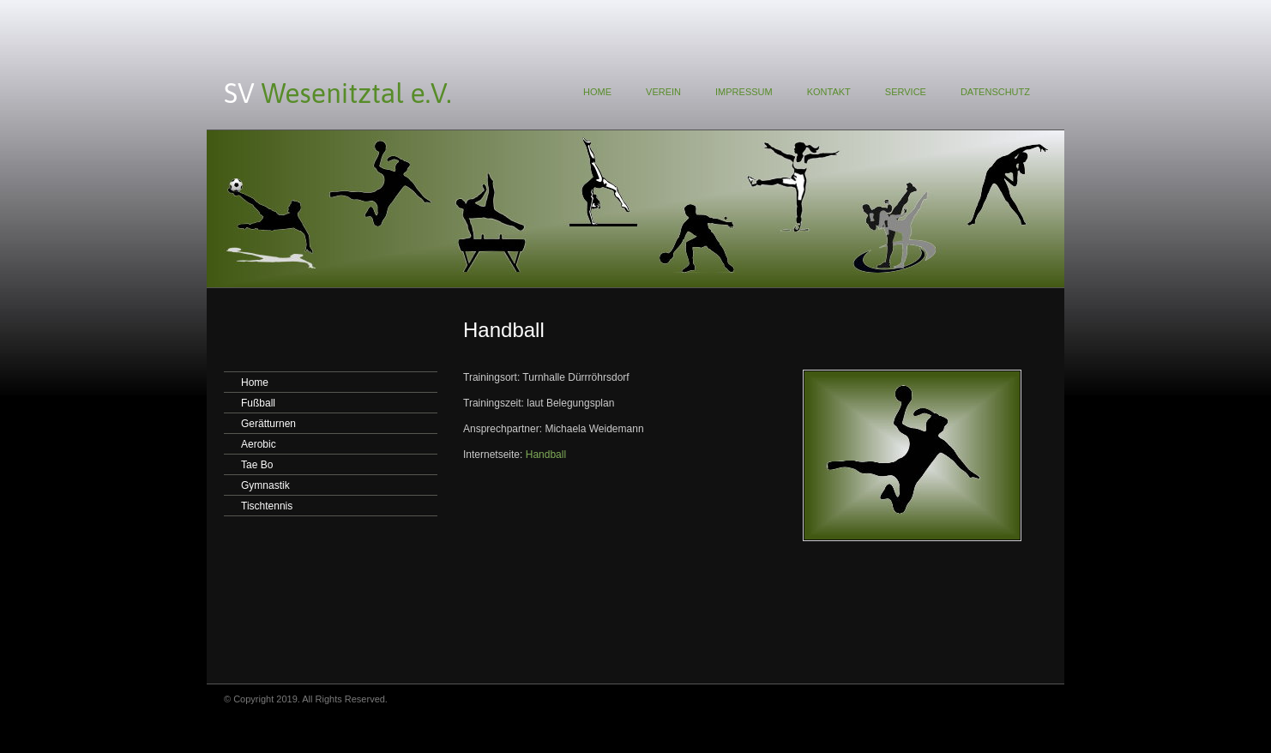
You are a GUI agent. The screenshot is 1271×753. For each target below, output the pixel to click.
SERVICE (905, 92)
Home (254, 382)
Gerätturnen (268, 424)
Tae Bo (257, 465)
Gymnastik (265, 485)
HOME (597, 92)
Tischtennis (266, 506)
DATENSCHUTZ (995, 92)
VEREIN (663, 92)
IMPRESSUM (744, 92)
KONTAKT (829, 92)
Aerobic (258, 444)
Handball (546, 455)
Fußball (258, 403)
